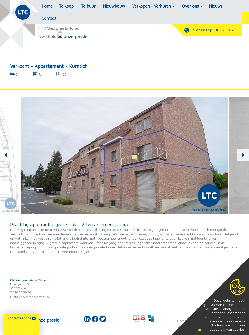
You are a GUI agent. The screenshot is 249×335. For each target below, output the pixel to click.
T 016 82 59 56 (20, 292)
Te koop (66, 6)
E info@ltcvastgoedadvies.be (30, 296)
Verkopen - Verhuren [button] (153, 6)
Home (47, 6)
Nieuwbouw (114, 6)
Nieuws (215, 6)
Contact (49, 18)
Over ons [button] (192, 6)
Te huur (88, 6)
